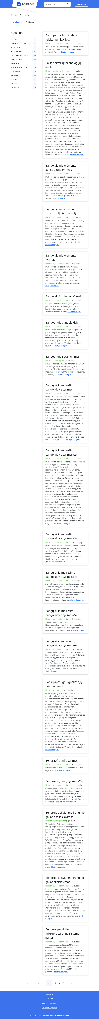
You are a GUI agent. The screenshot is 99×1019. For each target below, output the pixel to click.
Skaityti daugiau (67, 52)
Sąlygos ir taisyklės (49, 1003)
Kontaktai (49, 999)
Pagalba (49, 994)
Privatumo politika (49, 1007)
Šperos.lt (14, 15)
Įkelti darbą (81, 4)
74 (64, 983)
